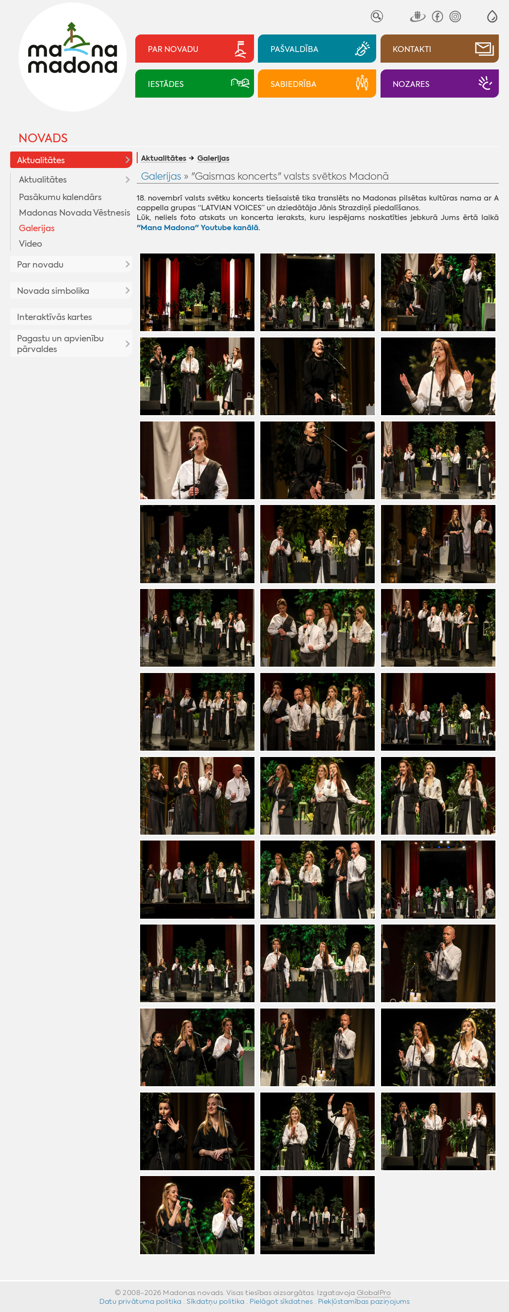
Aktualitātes (41, 160)
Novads (43, 138)
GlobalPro (374, 1292)
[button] (492, 16)
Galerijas (37, 228)
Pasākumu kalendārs (60, 197)
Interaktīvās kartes (54, 317)
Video (30, 243)
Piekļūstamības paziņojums (364, 1301)
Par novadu (40, 264)
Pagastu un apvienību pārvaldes (60, 343)
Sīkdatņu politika (216, 1301)
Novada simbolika (53, 291)
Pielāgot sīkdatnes (281, 1301)
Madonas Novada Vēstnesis (74, 212)
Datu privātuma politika (140, 1301)
